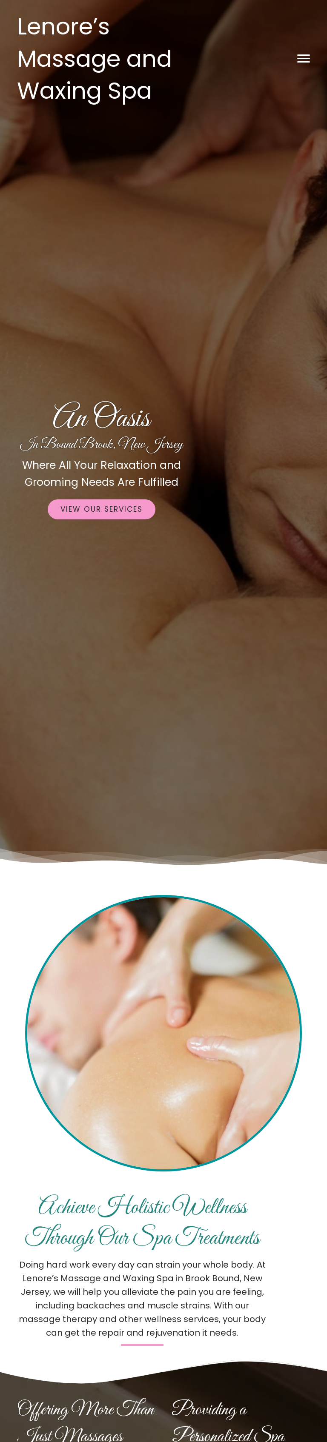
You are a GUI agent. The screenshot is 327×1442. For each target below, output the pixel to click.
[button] (303, 59)
